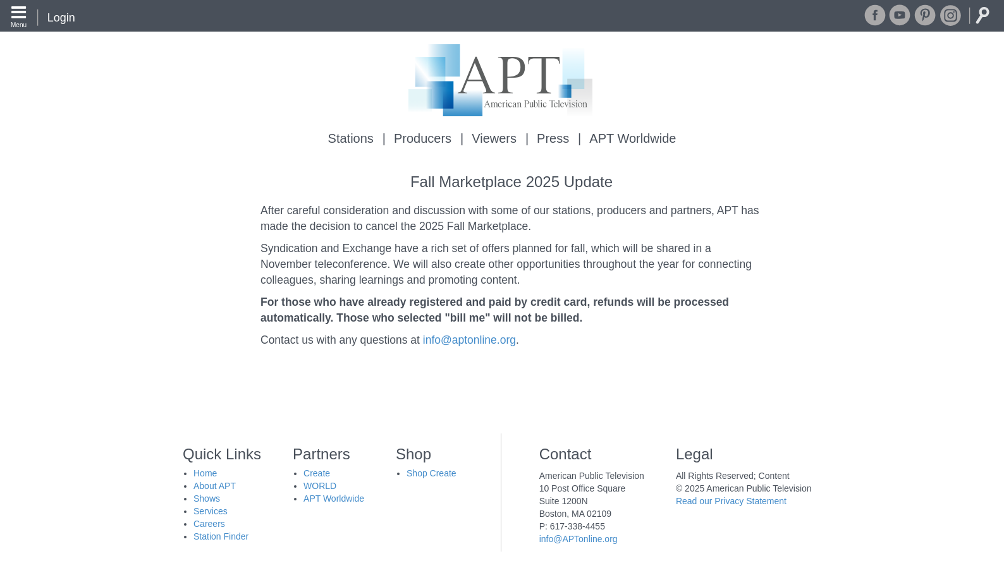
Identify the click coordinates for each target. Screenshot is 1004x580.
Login (61, 17)
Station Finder (220, 536)
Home (205, 473)
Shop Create (431, 473)
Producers (422, 138)
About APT (214, 486)
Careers (209, 524)
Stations (351, 138)
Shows (206, 498)
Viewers (494, 138)
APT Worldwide (632, 138)
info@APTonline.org (578, 539)
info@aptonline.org (469, 340)
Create (316, 473)
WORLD (319, 486)
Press (553, 138)
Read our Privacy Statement (731, 501)
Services (210, 511)
